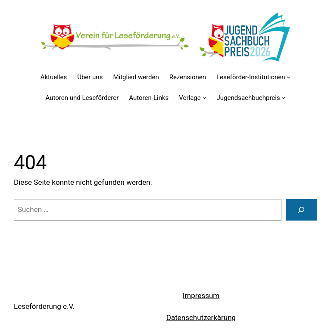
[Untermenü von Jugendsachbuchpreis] (283, 98)
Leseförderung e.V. (44, 306)
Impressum (201, 295)
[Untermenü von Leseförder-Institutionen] (288, 77)
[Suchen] (301, 210)
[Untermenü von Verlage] (204, 98)
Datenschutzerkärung (201, 317)
